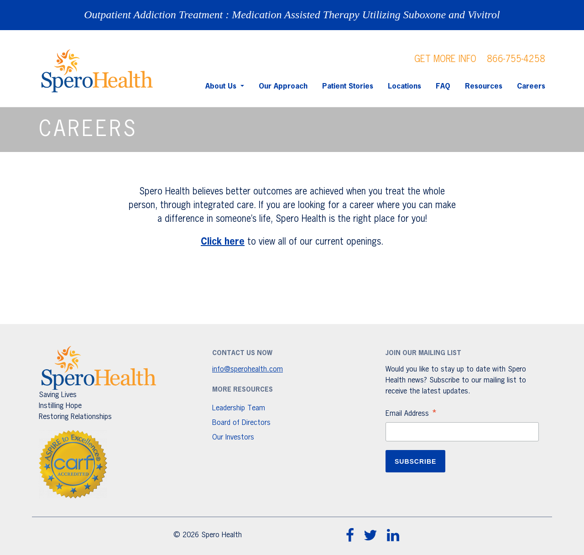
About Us (222, 86)
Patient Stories (347, 86)
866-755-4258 (516, 59)
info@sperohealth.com (247, 369)
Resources (483, 86)
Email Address (412, 414)
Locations (404, 86)
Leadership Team (238, 408)
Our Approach (283, 86)
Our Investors (233, 437)
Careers (531, 86)
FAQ (443, 86)
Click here (223, 241)
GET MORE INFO (445, 59)
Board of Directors (241, 423)
